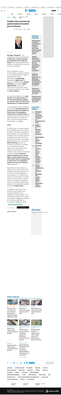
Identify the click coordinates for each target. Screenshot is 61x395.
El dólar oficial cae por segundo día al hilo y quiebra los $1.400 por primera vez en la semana (24, 335)
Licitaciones (30, 379)
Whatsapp (24, 363)
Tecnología (42, 374)
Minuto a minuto (11, 306)
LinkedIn (17, 363)
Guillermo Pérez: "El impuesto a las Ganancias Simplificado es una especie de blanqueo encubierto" (36, 79)
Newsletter (49, 363)
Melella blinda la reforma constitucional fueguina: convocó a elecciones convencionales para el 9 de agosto (36, 47)
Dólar (12, 14)
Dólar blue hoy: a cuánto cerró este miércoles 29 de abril (36, 99)
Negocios (44, 14)
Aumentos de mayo (35, 7)
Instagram (14, 363)
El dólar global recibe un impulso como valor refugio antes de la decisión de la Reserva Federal (36, 335)
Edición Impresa (34, 372)
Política (36, 14)
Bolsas (37, 212)
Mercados (22, 370)
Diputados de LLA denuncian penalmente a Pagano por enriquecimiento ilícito (40, 117)
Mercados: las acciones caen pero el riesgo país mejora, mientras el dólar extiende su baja (38, 154)
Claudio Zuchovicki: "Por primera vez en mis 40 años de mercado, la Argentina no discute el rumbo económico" (36, 63)
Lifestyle (45, 370)
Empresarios (58, 7)
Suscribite (23, 207)
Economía (20, 14)
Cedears (46, 212)
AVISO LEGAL (45, 377)
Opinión (52, 14)
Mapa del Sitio (11, 377)
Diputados (43, 7)
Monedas (34, 212)
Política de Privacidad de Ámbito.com (28, 377)
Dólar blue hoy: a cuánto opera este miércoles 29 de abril (12, 347)
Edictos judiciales (12, 379)
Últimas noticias (19, 368)
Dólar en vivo (11, 7)
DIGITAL (14, 384)
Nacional (10, 372)
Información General (13, 374)
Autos (24, 374)
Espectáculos (32, 374)
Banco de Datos (11, 370)
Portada (9, 368)
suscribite (54, 10)
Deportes (24, 372)
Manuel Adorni (19, 7)
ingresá (58, 10)
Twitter (7, 362)
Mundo (17, 372)
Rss (49, 374)
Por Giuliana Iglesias (23, 357)
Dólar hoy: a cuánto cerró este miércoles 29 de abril (36, 91)
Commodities (41, 212)
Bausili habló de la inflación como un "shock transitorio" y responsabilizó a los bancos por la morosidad (39, 134)
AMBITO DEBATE (40, 384)
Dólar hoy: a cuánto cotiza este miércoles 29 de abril (12, 331)
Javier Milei (27, 7)
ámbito (8, 17)
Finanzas (28, 14)
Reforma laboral (51, 7)
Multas (22, 379)
